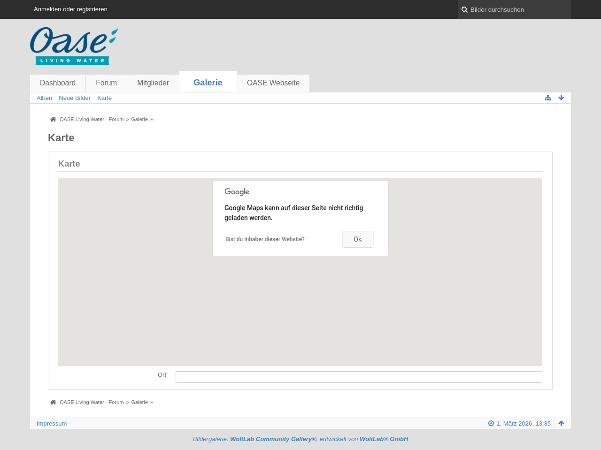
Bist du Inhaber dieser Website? (265, 239)
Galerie (208, 82)
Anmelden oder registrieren (71, 9)
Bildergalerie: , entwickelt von (300, 438)
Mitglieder (153, 83)
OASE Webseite (273, 83)
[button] (300, 263)
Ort (162, 374)
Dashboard (58, 83)
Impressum (52, 423)
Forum (106, 83)
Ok (358, 239)
